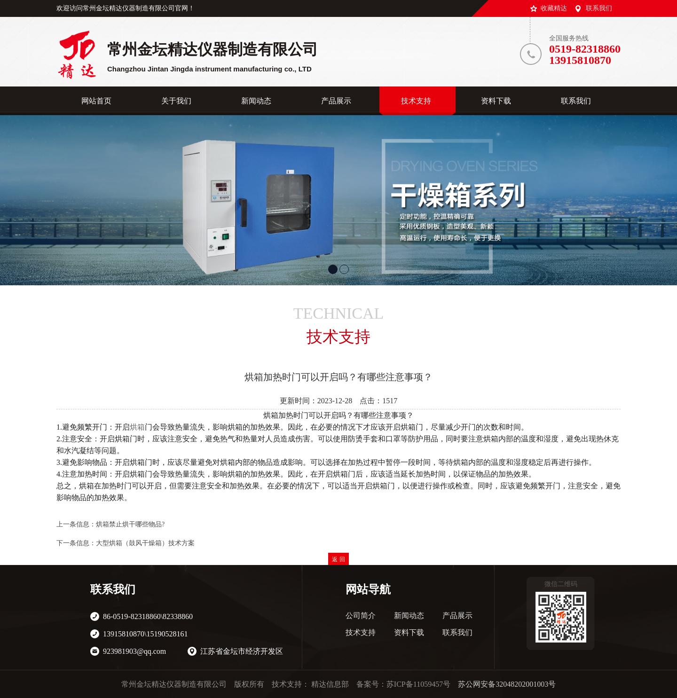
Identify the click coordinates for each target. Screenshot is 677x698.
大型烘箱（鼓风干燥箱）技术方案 (145, 543)
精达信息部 (330, 684)
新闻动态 (409, 616)
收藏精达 (554, 8)
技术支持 (361, 632)
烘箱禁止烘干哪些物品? (130, 524)
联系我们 (599, 8)
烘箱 (137, 427)
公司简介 (361, 616)
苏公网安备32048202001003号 (507, 684)
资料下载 (409, 632)
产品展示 (457, 616)
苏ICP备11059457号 (418, 684)
